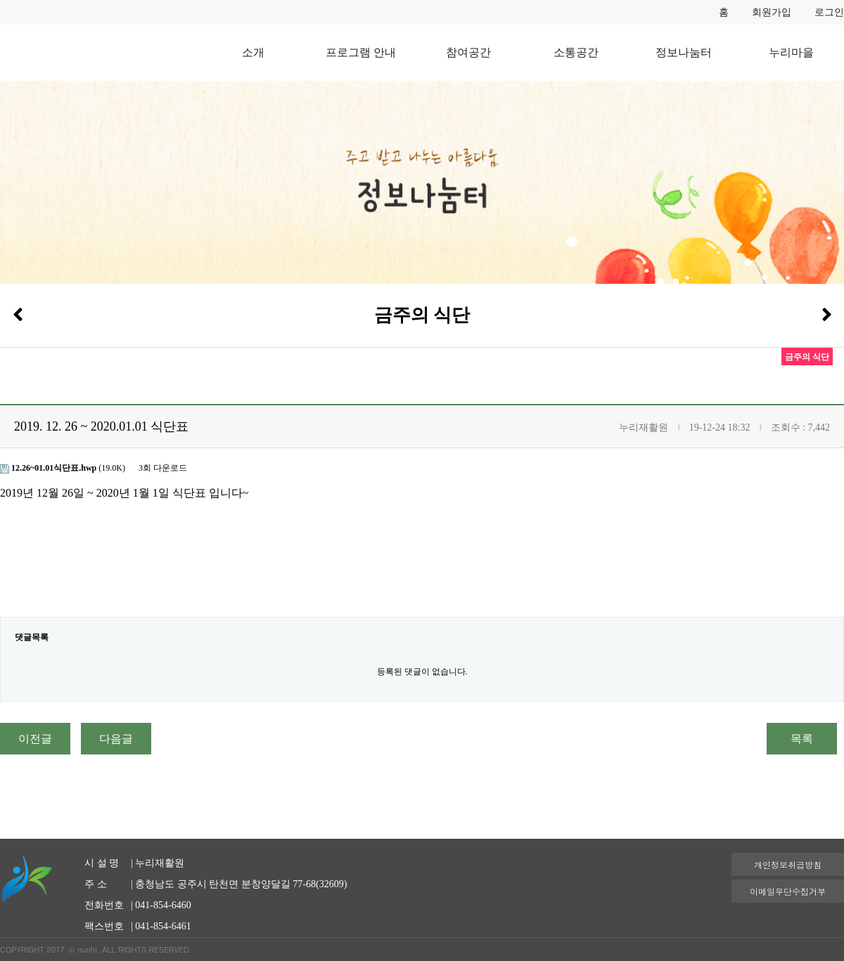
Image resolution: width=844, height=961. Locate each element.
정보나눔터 (684, 52)
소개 (253, 52)
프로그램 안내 (361, 52)
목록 (802, 739)
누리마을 (791, 52)
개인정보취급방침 (787, 864)
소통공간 (576, 52)
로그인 (829, 12)
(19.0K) (63, 468)
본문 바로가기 (0, 0)
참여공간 (468, 52)
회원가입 (771, 12)
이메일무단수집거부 (788, 891)
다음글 (116, 739)
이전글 (35, 739)
